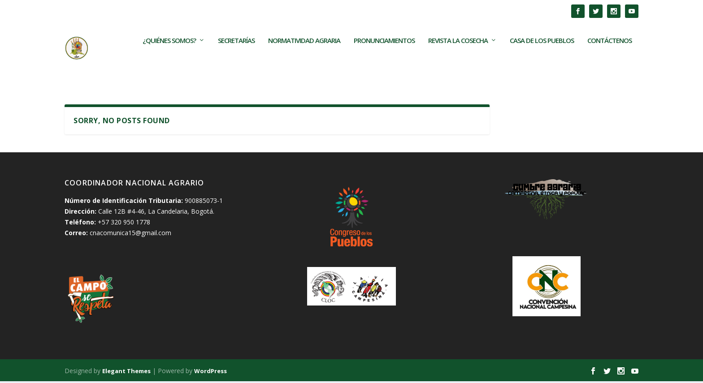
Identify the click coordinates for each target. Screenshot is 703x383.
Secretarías (236, 56)
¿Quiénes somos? (169, 56)
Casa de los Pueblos (542, 56)
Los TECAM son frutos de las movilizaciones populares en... (205, 11)
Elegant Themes (126, 372)
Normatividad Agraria (304, 56)
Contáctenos (609, 56)
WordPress (210, 372)
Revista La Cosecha (458, 56)
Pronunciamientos (384, 56)
